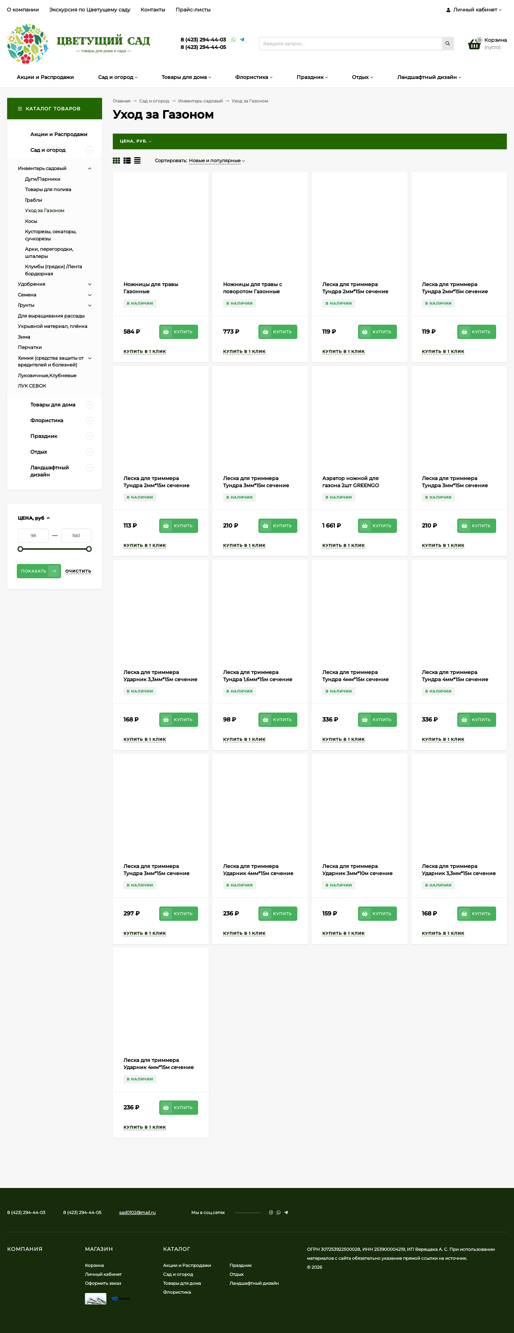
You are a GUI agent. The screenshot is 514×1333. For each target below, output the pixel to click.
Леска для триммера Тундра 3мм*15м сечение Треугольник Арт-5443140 (257, 485)
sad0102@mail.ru (137, 1212)
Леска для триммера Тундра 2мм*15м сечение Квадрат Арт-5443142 (355, 291)
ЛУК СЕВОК (32, 386)
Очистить (78, 571)
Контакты (153, 9)
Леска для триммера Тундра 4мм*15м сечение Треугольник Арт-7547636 (456, 679)
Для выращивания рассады (51, 316)
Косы (31, 221)
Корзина (94, 1265)
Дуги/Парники (42, 179)
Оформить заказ (103, 1283)
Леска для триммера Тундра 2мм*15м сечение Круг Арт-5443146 (455, 291)
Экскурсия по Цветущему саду (89, 9)
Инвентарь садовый (200, 101)
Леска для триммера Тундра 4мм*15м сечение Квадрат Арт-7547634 (355, 679)
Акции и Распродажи (187, 1265)
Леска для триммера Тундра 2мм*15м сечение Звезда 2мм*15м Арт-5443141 (160, 485)
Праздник (241, 1265)
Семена (27, 295)
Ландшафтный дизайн (254, 1283)
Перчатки (30, 347)
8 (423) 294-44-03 (203, 39)
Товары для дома (182, 1283)
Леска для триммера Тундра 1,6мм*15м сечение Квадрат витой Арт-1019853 (258, 679)
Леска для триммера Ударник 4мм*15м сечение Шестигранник (159, 1067)
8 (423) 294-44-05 (203, 47)
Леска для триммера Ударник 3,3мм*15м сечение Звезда (459, 873)
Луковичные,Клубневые (47, 375)
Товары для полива (48, 189)
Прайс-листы (193, 9)
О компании (23, 9)
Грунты (26, 305)
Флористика (177, 1292)
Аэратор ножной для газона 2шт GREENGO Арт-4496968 (350, 485)
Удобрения (31, 284)
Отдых (236, 1274)
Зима (24, 337)
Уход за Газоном (44, 210)
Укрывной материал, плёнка (52, 326)
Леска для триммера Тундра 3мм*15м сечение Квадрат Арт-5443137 (455, 485)
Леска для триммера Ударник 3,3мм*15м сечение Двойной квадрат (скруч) (160, 679)
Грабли (33, 200)
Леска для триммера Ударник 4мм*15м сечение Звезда (258, 873)
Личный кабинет (103, 1274)
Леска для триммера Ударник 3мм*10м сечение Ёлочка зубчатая (357, 873)
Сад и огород (154, 101)
